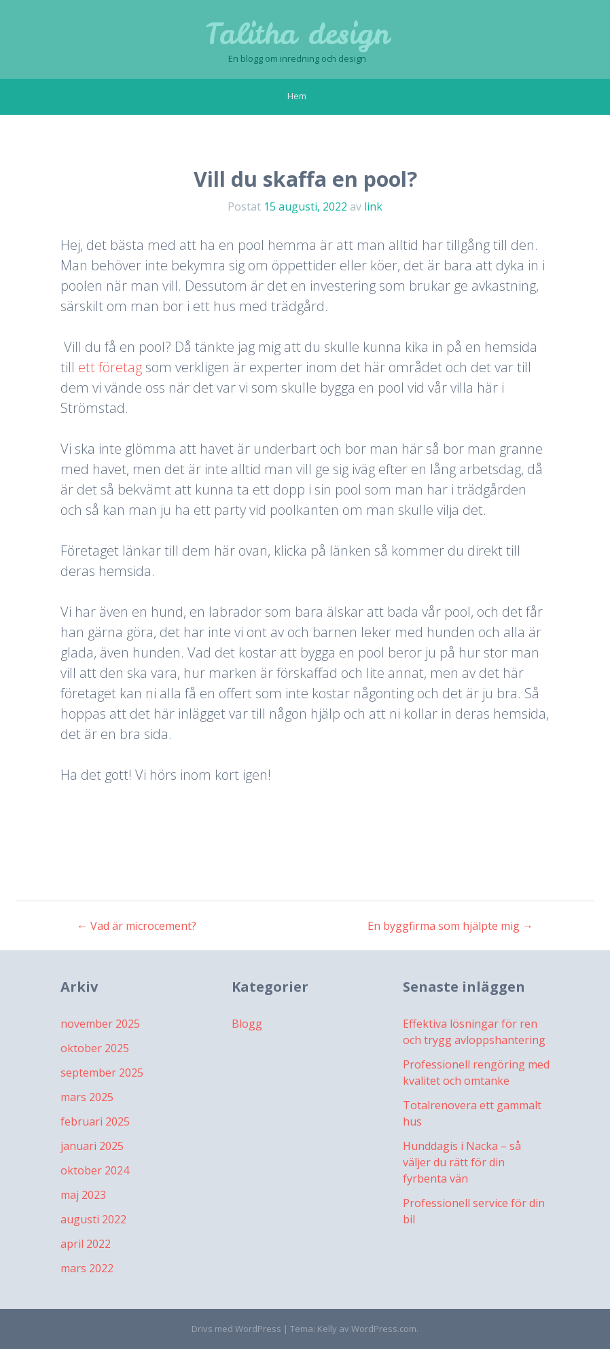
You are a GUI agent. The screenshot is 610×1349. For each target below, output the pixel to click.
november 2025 (100, 1023)
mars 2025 (86, 1097)
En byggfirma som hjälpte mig (450, 925)
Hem (296, 96)
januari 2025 (92, 1145)
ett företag (110, 367)
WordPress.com (383, 1329)
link (373, 206)
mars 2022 (86, 1268)
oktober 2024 (94, 1170)
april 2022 (85, 1243)
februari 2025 (95, 1121)
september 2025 (101, 1072)
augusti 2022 (93, 1219)
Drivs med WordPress (236, 1329)
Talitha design (297, 34)
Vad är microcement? (136, 925)
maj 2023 (83, 1194)
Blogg (247, 1023)
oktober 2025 (94, 1048)
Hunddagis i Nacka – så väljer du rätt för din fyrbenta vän (462, 1162)
